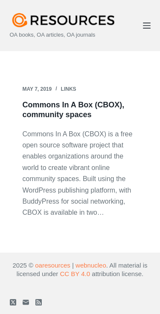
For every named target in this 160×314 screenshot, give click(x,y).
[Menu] (147, 25)
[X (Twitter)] (13, 302)
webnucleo (91, 265)
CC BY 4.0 (75, 273)
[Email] (26, 302)
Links (68, 89)
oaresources (52, 265)
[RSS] (38, 302)
